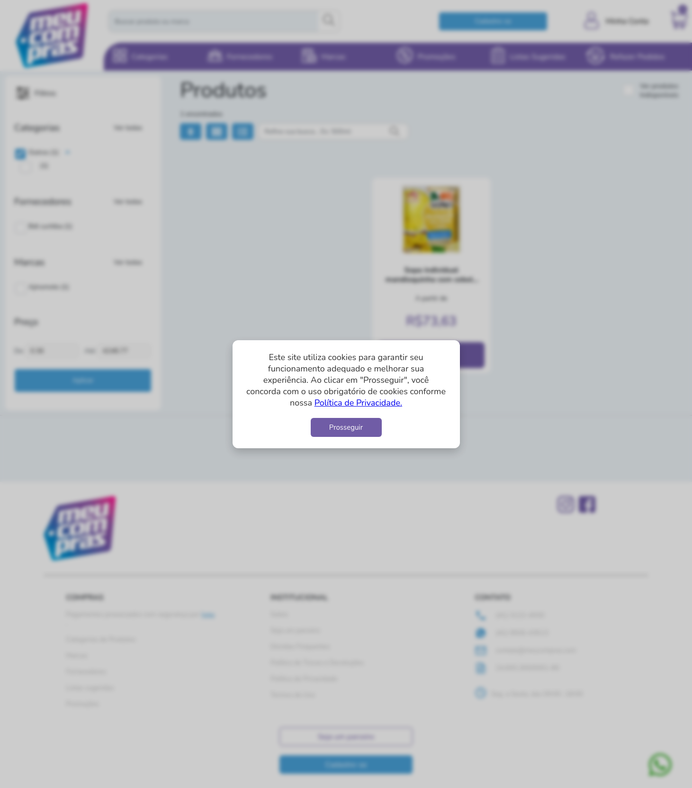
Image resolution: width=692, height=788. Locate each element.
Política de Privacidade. (358, 402)
